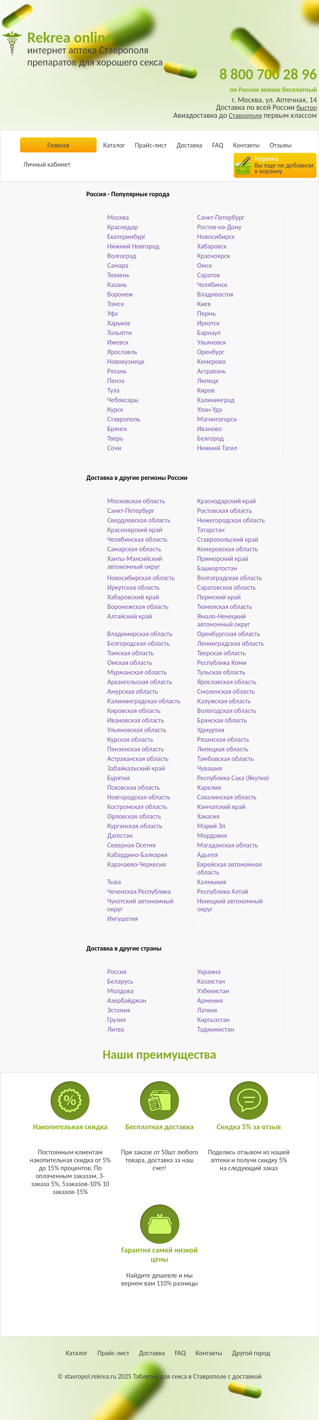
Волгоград (121, 256)
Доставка (189, 145)
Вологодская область (226, 711)
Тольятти (119, 333)
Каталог (114, 145)
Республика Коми (222, 663)
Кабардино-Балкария (137, 855)
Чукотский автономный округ (140, 905)
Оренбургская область (228, 634)
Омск (204, 265)
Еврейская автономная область (229, 868)
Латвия (207, 1010)
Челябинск (212, 285)
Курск (115, 409)
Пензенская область (135, 749)
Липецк (208, 381)
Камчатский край (221, 807)
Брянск (117, 429)
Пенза (116, 381)
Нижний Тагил (217, 448)
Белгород (210, 438)
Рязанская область (223, 739)
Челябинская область (137, 539)
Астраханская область (138, 759)
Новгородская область (139, 797)
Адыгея (207, 855)
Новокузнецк (126, 361)
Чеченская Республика (139, 891)
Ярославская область (227, 682)
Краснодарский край (226, 501)
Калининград (216, 400)
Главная (58, 145)
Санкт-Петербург (221, 217)
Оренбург (211, 352)
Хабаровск (212, 246)
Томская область (130, 653)
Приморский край (222, 559)
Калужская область (224, 701)
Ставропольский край (227, 539)
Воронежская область (138, 607)
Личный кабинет (46, 164)
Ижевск (118, 342)
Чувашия (209, 768)
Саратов (208, 275)
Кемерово (211, 361)
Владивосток (215, 294)
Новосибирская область (141, 578)
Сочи (114, 448)
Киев (204, 304)
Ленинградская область (230, 643)
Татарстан (211, 530)
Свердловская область (139, 520)
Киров (206, 390)
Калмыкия (212, 882)
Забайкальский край (136, 768)
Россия (117, 972)
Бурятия (118, 778)
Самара (118, 265)
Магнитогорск (217, 419)
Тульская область (221, 672)
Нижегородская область (231, 520)
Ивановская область (135, 720)
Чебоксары (123, 400)
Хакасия (208, 816)
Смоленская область (226, 691)
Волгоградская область (229, 578)
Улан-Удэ (209, 409)
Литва (115, 1029)
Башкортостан (217, 568)
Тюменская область (224, 607)
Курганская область (134, 826)
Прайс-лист (150, 145)
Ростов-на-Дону (219, 227)
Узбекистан (213, 991)
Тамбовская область (225, 759)
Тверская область (221, 653)
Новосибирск (216, 237)
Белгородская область (138, 643)
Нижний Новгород (133, 246)
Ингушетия (122, 919)
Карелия (209, 787)
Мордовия (212, 835)
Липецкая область (222, 749)
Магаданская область (227, 845)
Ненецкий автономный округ (230, 905)
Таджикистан (215, 1029)
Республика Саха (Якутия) (233, 778)
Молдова (120, 991)
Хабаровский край (133, 597)
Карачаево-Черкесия (136, 864)
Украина (209, 972)
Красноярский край (135, 530)
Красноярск (213, 256)
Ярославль (122, 352)
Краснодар (122, 227)
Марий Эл (211, 826)
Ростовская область (224, 511)
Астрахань (211, 371)
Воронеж (120, 294)
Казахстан (211, 981)
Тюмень (118, 275)
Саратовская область (226, 587)
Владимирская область (140, 634)
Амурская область (132, 691)
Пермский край (219, 597)
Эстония (118, 1010)
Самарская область (134, 549)
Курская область (130, 739)
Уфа (112, 313)
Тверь (115, 438)
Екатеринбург (126, 237)
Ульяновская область (136, 730)
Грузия (116, 1020)
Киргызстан (213, 1020)
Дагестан (120, 835)
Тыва (114, 882)
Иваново (209, 429)
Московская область (136, 501)
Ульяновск (211, 342)
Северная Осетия (131, 845)
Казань (117, 285)
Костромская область (137, 807)
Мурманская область (137, 672)
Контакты (246, 145)
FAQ (217, 145)
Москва (118, 217)
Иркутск (208, 323)
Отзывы (281, 145)
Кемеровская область (227, 549)
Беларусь (120, 981)
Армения (210, 1000)
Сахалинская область (227, 797)
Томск (115, 304)
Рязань (117, 371)
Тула (113, 390)
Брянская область (222, 720)
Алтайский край (129, 616)
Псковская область (133, 787)
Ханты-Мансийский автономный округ (135, 563)
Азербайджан (126, 1000)
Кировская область (134, 711)
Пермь (206, 313)
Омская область (129, 663)
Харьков (118, 323)
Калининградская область (144, 701)
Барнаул (209, 333)
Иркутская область (133, 587)
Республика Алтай (222, 891)
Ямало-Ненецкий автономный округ (223, 620)
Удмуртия (211, 730)
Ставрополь (123, 419)
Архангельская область (139, 682)
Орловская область (134, 816)
